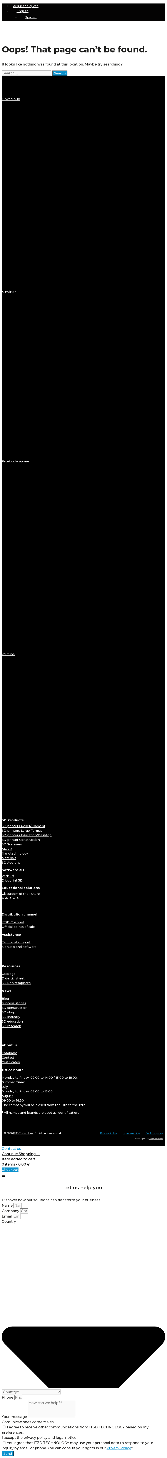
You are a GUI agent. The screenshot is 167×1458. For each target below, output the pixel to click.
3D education (12, 1021)
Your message (15, 1417)
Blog (5, 999)
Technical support (16, 942)
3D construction (14, 1008)
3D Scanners (12, 844)
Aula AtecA (10, 898)
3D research (11, 1026)
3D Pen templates (16, 983)
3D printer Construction (21, 840)
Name (7, 1205)
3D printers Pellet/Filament (23, 826)
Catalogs (8, 974)
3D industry (11, 1017)
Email (7, 1216)
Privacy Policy (108, 1133)
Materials (9, 858)
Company (9, 1053)
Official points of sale (18, 927)
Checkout (10, 1169)
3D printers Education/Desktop (27, 835)
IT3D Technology (23, 1133)
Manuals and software (19, 947)
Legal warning (131, 1133)
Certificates (11, 1062)
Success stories (14, 1003)
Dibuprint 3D (12, 880)
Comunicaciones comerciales (28, 1422)
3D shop (8, 1012)
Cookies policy (154, 1133)
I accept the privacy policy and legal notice (39, 1438)
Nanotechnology (15, 853)
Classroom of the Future (21, 894)
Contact (8, 1058)
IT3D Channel (13, 922)
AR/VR (7, 849)
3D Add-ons (11, 863)
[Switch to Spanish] (92, 17)
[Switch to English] (16, 1122)
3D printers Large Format (22, 831)
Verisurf (8, 876)
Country (9, 1221)
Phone (8, 1397)
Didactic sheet (13, 978)
